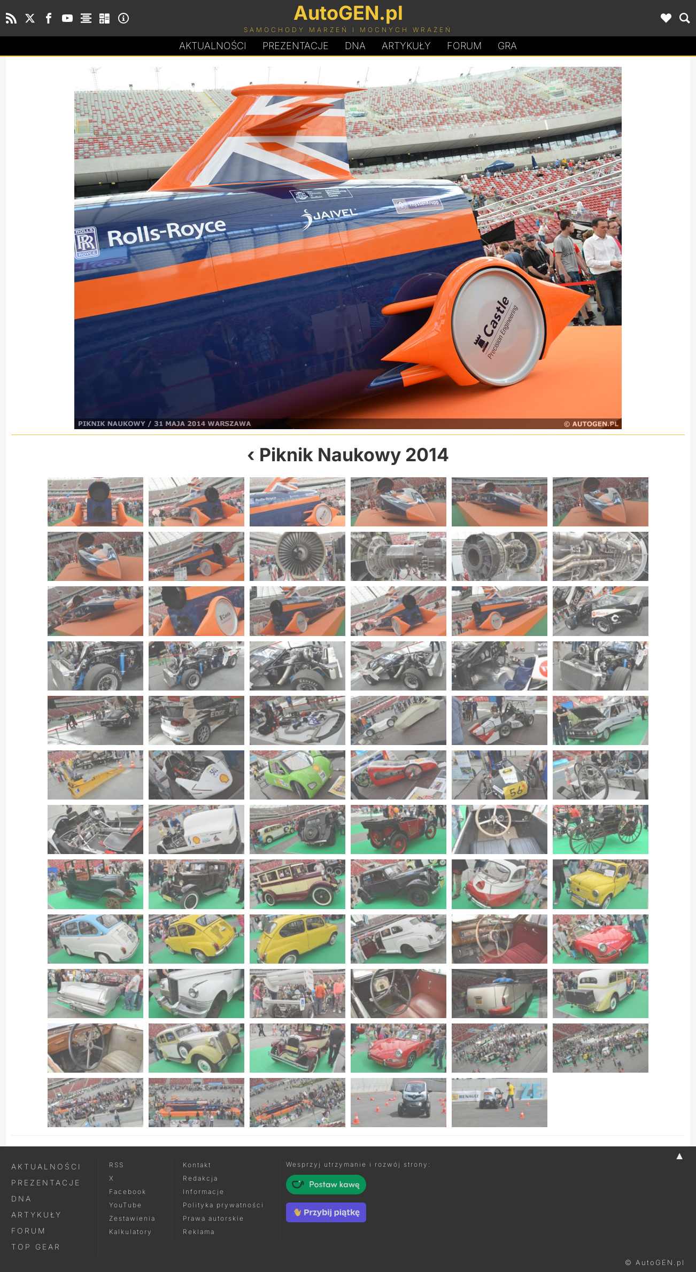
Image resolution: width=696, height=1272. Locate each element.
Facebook (127, 1192)
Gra (507, 45)
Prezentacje (295, 45)
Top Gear (36, 1246)
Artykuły (406, 45)
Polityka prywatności (223, 1205)
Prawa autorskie (213, 1218)
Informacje (204, 1192)
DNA (21, 1198)
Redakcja (200, 1178)
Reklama (199, 1232)
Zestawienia (132, 1218)
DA (355, 46)
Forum (464, 45)
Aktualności (212, 45)
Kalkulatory (130, 1232)
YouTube (125, 1205)
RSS (116, 1165)
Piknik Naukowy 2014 (354, 455)
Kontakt (197, 1165)
